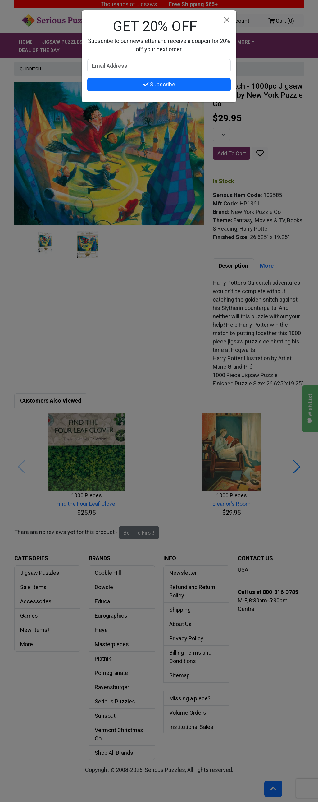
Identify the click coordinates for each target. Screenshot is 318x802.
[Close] (226, 20)
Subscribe (159, 84)
